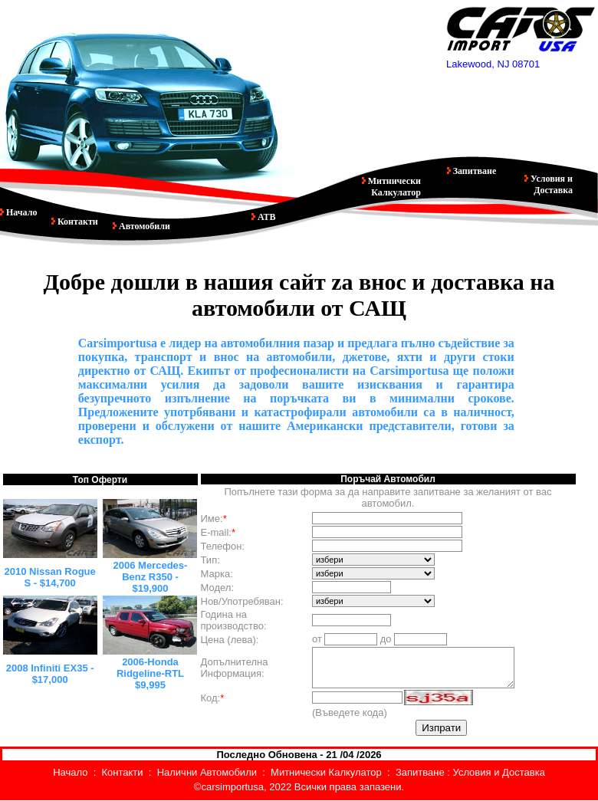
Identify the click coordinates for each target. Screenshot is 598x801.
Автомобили (141, 226)
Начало (20, 212)
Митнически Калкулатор (393, 187)
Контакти (76, 221)
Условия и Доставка (550, 184)
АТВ (265, 217)
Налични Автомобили (207, 772)
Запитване (474, 171)
